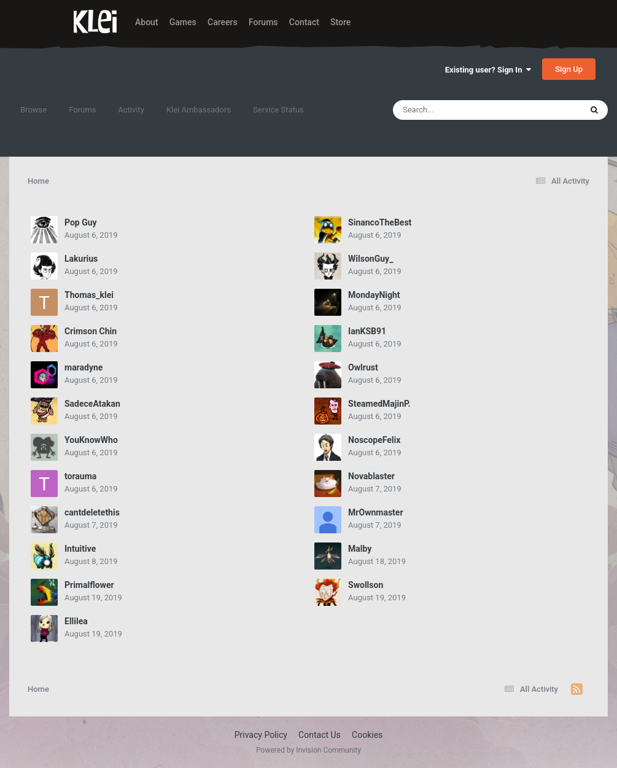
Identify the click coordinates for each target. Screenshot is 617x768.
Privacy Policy (261, 735)
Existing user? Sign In (488, 69)
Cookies (367, 735)
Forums (263, 22)
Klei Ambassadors (198, 109)
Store (340, 22)
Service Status (278, 109)
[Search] (456, 110)
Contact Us (319, 735)
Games (182, 22)
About (146, 22)
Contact (304, 22)
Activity (131, 109)
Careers (223, 22)
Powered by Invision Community (308, 750)
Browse (33, 109)
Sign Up (569, 69)
